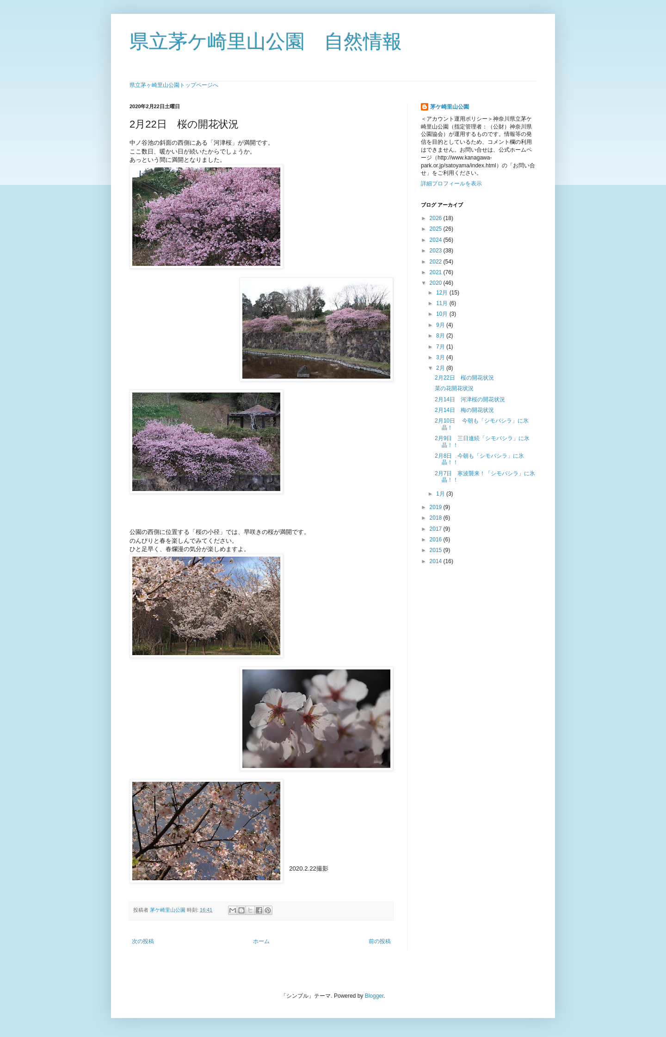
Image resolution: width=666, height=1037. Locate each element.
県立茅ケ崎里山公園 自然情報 (266, 41)
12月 (443, 292)
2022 (437, 261)
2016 (437, 539)
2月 (441, 368)
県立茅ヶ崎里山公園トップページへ (174, 85)
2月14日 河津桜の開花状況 (470, 399)
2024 (437, 240)
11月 (443, 303)
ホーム (261, 941)
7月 (441, 347)
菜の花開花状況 (454, 388)
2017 (437, 529)
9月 (441, 325)
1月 (441, 494)
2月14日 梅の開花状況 (464, 410)
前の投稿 (380, 941)
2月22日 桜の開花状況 (464, 377)
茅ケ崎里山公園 (449, 107)
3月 (441, 357)
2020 (437, 283)
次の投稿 (143, 941)
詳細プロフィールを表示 (451, 183)
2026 (437, 218)
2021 (437, 272)
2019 (437, 507)
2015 (437, 550)
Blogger (374, 996)
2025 (437, 229)
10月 (443, 314)
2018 (437, 518)
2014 (437, 561)
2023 (437, 250)
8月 (441, 335)
